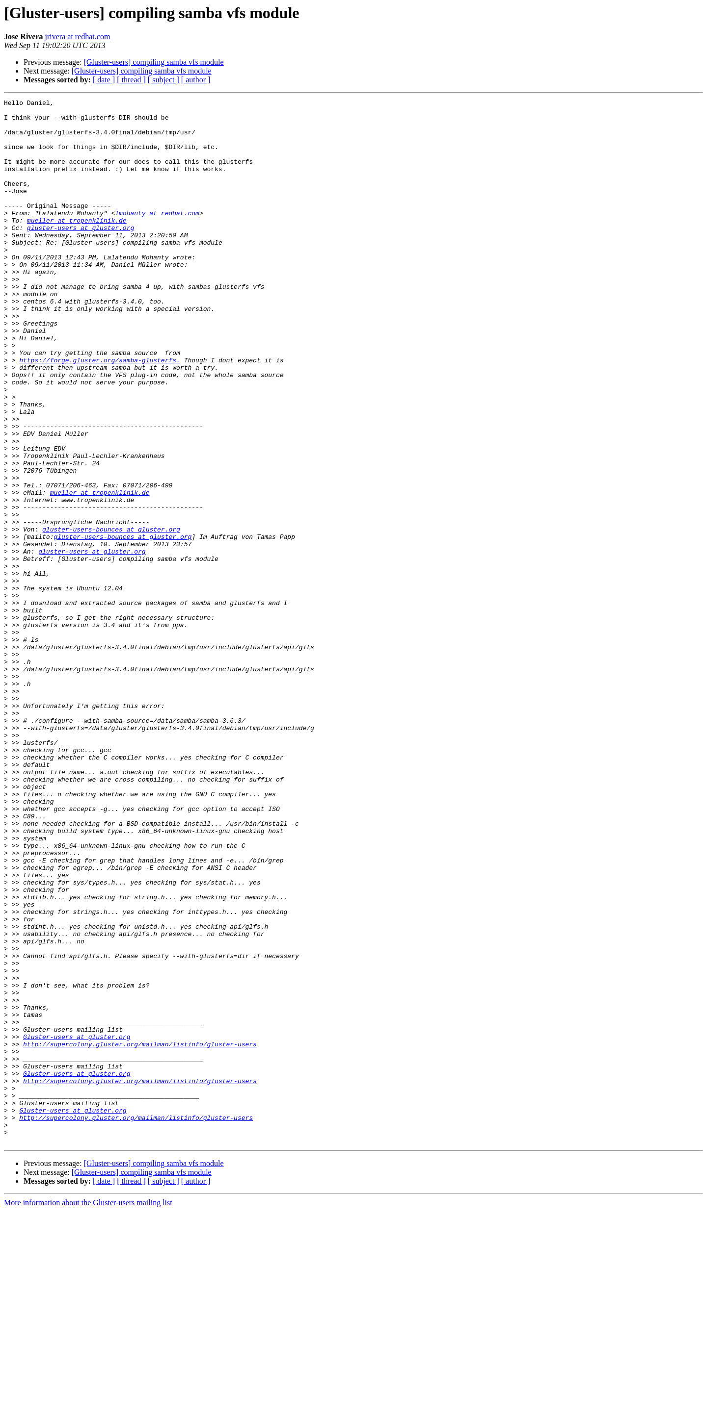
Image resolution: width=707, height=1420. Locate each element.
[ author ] (196, 80)
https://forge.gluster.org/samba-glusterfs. (99, 412)
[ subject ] (163, 80)
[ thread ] (131, 80)
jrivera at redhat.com (77, 36)
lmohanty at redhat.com (157, 236)
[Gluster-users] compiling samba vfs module (154, 62)
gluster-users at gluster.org (80, 254)
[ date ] (104, 80)
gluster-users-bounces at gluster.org (111, 615)
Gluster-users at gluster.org (76, 1224)
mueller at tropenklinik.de (77, 245)
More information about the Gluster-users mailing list (88, 1411)
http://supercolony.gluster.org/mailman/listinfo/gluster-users (140, 1233)
